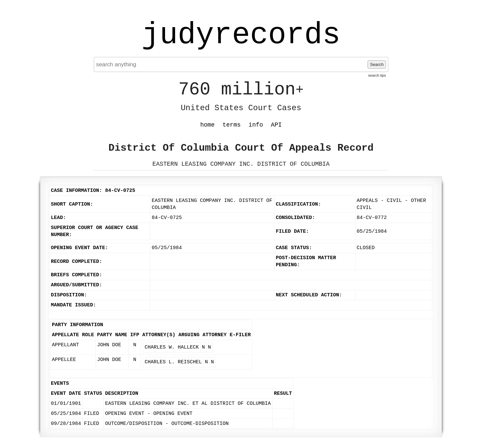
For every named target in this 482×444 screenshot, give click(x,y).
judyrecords (241, 35)
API (276, 125)
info (256, 125)
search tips (377, 75)
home (207, 125)
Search (377, 64)
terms (232, 125)
